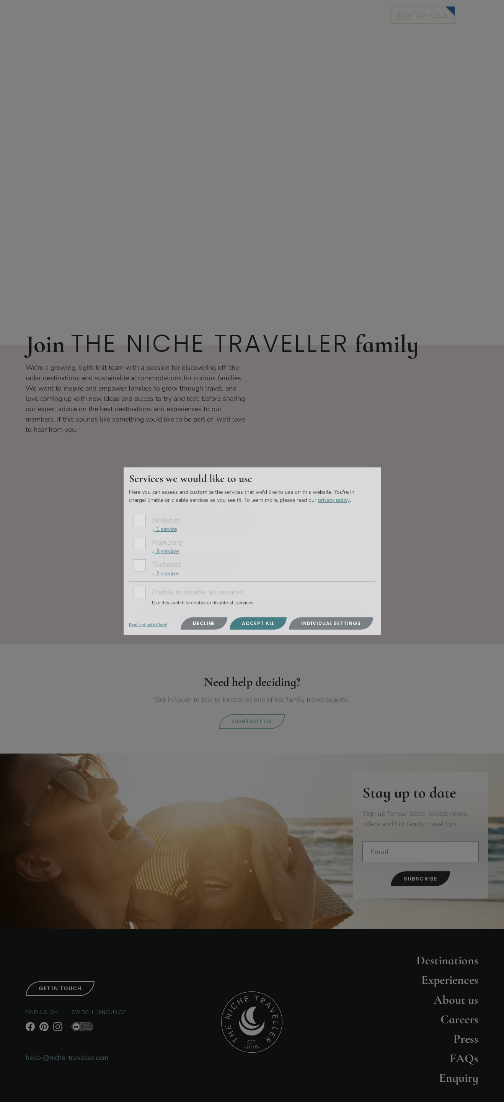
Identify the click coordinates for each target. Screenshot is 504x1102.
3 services (165, 551)
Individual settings (330, 623)
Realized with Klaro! (148, 625)
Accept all (258, 623)
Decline (204, 623)
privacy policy (334, 500)
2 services (165, 573)
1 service (164, 529)
